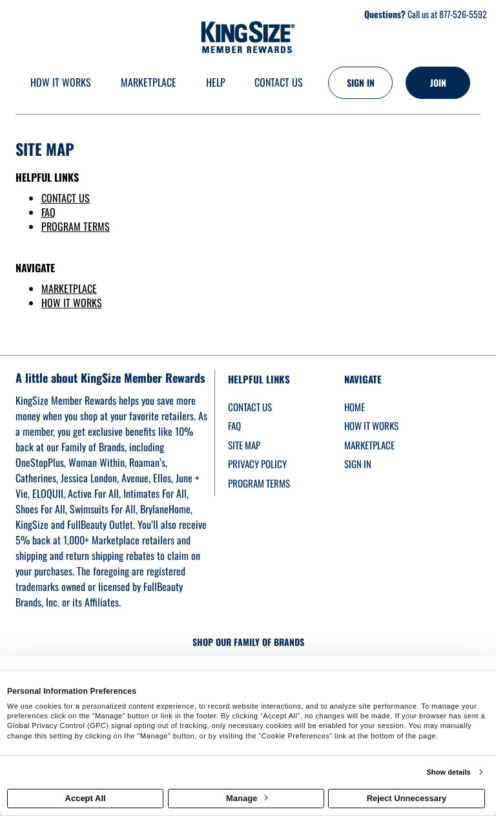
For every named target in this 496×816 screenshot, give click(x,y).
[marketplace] (148, 83)
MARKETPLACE (69, 288)
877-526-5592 (463, 14)
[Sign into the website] (360, 83)
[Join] (438, 83)
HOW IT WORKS (71, 302)
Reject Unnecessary (407, 798)
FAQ (48, 212)
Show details (448, 772)
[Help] (215, 83)
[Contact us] (279, 83)
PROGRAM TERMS (75, 226)
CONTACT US (65, 198)
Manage (246, 798)
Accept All (85, 798)
